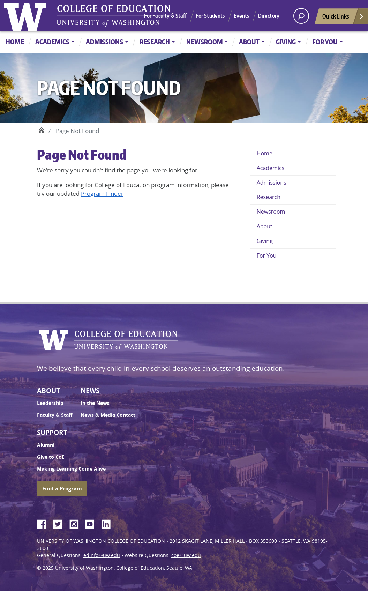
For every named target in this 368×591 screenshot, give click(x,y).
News (90, 390)
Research (155, 41)
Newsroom (204, 41)
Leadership (50, 403)
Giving (286, 41)
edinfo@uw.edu (101, 555)
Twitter (60, 523)
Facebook (44, 523)
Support (52, 432)
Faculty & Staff (54, 415)
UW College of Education (113, 16)
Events (241, 15)
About (249, 41)
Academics (52, 41)
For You (325, 41)
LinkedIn (108, 523)
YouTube (92, 523)
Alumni (45, 445)
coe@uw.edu (186, 555)
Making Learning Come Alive (71, 468)
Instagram (76, 523)
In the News (95, 403)
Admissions (104, 41)
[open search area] (301, 16)
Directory (268, 15)
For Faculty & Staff (165, 15)
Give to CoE (51, 456)
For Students (210, 15)
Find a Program (62, 488)
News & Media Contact (108, 415)
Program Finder (102, 194)
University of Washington (26, 15)
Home (15, 41)
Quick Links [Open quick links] (343, 18)
